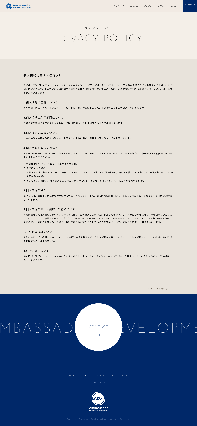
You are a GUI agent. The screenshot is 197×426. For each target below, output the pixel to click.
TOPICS (160, 6)
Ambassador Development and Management (18, 6)
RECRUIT (173, 6)
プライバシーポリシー (98, 382)
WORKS (147, 6)
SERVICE (134, 6)
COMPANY (119, 6)
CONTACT (98, 327)
